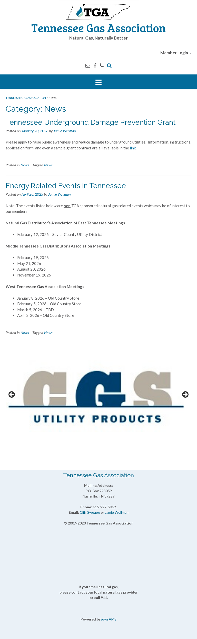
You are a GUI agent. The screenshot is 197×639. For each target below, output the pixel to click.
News (25, 165)
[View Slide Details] (98, 396)
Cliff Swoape (90, 512)
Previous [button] (12, 395)
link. (133, 148)
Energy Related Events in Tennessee (66, 186)
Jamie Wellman (64, 131)
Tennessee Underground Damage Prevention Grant (90, 122)
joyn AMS (108, 619)
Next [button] (185, 395)
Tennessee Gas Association (98, 27)
